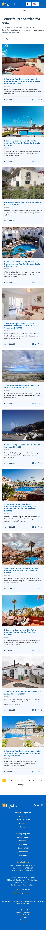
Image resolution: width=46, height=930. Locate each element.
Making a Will (23, 848)
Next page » (23, 785)
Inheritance (23, 852)
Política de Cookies (23, 915)
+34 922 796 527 (25, 890)
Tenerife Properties (23, 813)
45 (41, 780)
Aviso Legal (24, 910)
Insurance (23, 855)
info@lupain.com (25, 893)
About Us (23, 816)
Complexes (23, 920)
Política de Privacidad (23, 912)
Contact (23, 827)
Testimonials (23, 823)
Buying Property (23, 834)
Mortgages (23, 844)
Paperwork (23, 841)
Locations (23, 917)
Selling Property (23, 837)
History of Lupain (23, 820)
